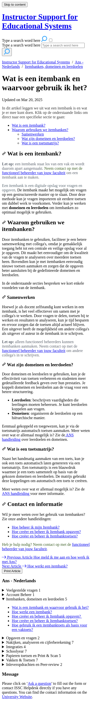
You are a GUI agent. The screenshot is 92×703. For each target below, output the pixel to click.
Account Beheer (20, 595)
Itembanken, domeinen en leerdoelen (54, 66)
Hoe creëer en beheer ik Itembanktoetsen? (45, 536)
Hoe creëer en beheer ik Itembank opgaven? (46, 532)
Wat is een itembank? (28, 125)
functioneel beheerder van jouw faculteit (34, 173)
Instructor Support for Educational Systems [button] (40, 21)
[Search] (63, 45)
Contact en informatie (33, 504)
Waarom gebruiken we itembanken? (40, 130)
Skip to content (15, 4)
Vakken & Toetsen (22, 660)
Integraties (16, 647)
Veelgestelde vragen (23, 590)
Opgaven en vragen (22, 638)
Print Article (12, 571)
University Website (17, 697)
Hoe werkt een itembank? (32, 612)
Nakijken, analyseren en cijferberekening (40, 642)
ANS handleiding (16, 493)
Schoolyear (16, 651)
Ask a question (39, 683)
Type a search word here (21, 45)
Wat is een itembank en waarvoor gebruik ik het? (44, 83)
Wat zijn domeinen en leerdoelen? (48, 139)
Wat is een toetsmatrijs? (40, 143)
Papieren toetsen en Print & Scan (33, 656)
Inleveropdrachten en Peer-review (34, 664)
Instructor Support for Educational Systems (36, 62)
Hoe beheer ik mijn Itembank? (36, 527)
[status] (46, 125)
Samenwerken (33, 134)
